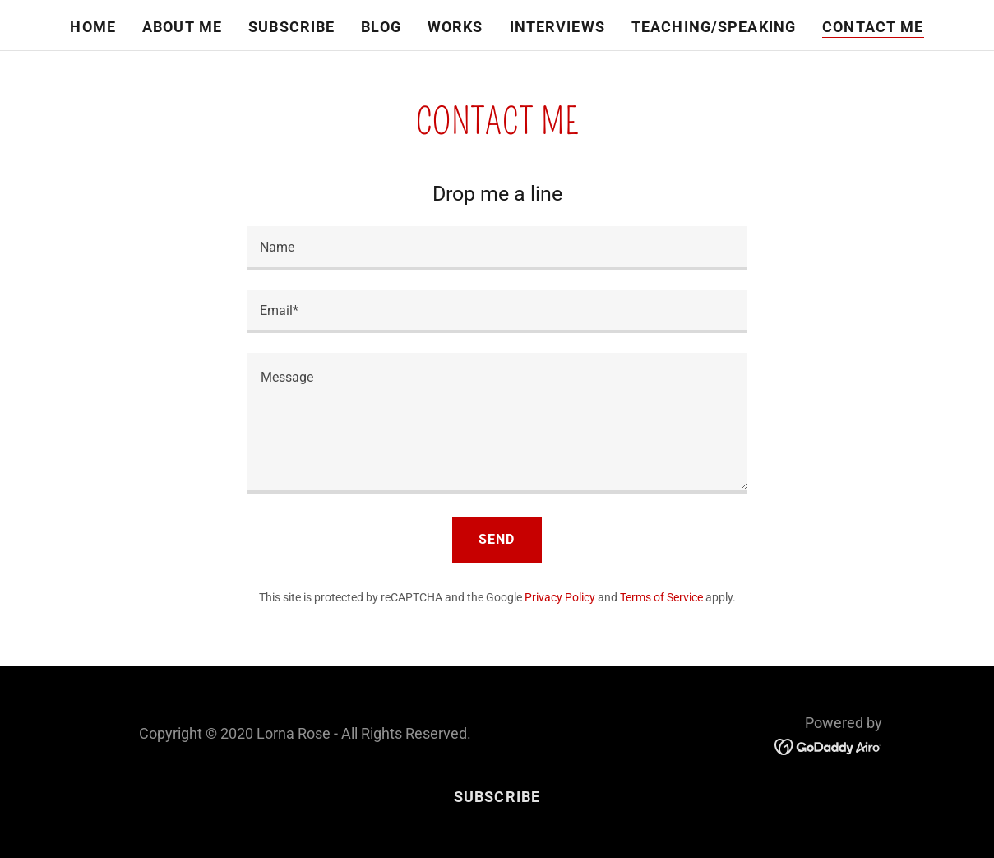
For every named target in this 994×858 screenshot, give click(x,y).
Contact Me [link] (872, 26)
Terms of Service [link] (661, 597)
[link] (828, 745)
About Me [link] (182, 26)
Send (497, 539)
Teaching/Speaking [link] (713, 26)
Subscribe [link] (291, 26)
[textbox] (497, 248)
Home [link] (93, 26)
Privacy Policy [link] (560, 597)
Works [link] (455, 26)
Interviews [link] (557, 26)
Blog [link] (381, 26)
